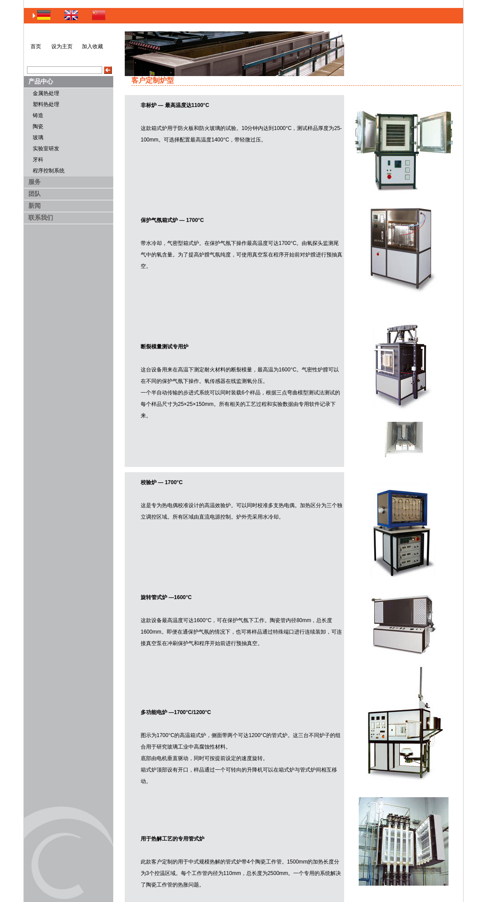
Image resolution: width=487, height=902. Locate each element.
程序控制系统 (49, 171)
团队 (34, 193)
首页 (36, 46)
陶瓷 (38, 126)
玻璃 (38, 137)
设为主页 (62, 46)
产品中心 (40, 81)
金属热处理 (46, 93)
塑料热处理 (46, 104)
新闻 (34, 205)
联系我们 (40, 217)
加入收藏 (92, 46)
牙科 (38, 160)
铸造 (38, 115)
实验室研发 (46, 148)
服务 (34, 181)
